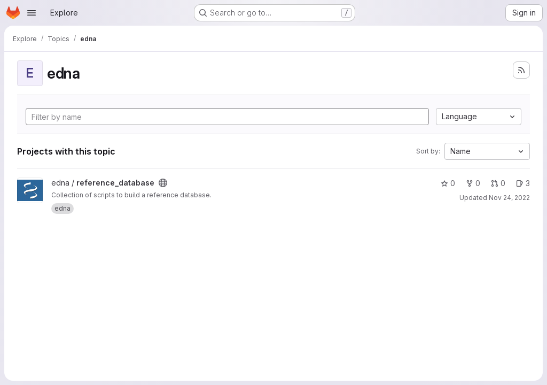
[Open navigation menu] (31, 12)
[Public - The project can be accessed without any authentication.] (163, 183)
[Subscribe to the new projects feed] (521, 70)
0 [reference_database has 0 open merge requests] (498, 183)
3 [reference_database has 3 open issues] (523, 183)
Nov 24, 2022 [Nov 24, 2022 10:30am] (509, 198)
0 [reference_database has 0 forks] (473, 183)
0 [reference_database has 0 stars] (448, 183)
